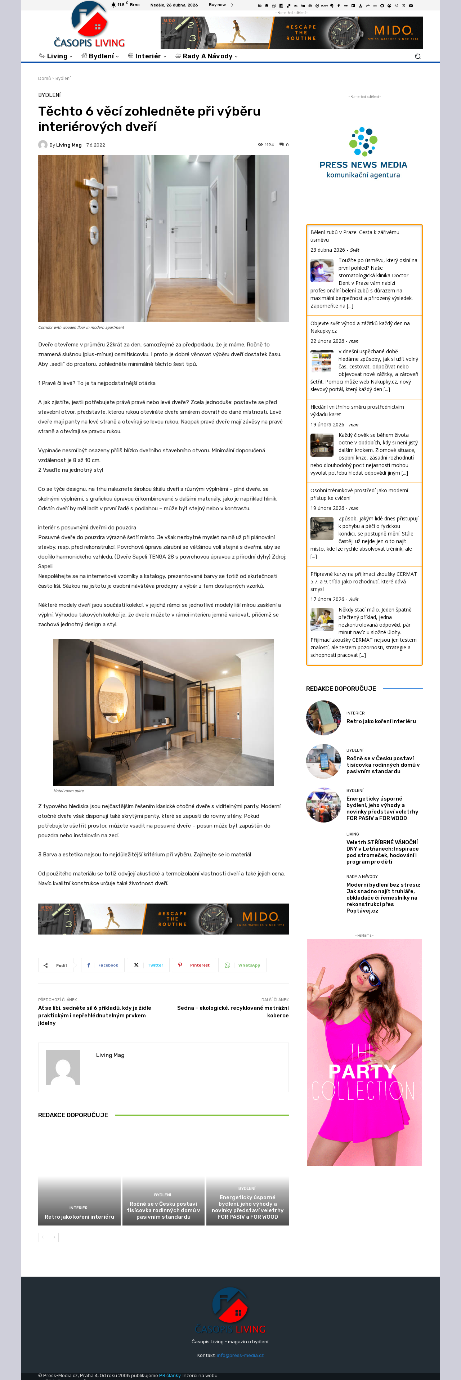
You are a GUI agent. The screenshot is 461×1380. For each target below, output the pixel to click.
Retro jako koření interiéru (79, 1217)
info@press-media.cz (240, 1355)
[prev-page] (42, 1237)
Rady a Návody (362, 877)
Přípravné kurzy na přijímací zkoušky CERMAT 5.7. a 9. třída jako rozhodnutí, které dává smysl (363, 581)
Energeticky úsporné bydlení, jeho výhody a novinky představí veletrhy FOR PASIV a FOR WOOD (248, 1207)
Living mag (69, 145)
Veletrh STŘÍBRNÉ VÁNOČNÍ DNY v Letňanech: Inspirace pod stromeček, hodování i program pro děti (382, 852)
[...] (350, 305)
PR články (169, 1375)
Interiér (79, 1208)
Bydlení (63, 78)
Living (352, 834)
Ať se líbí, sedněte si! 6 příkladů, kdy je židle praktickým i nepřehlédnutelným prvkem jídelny (94, 1015)
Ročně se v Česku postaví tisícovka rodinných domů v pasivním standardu (163, 1210)
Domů (44, 78)
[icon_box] (221, 6)
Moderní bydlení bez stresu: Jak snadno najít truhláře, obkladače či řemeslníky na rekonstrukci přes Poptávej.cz (383, 898)
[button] (417, 56)
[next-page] (54, 1237)
